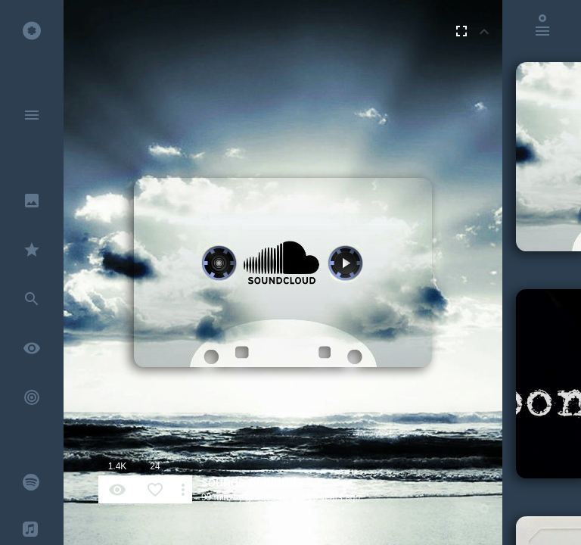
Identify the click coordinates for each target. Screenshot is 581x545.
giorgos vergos (276, 497)
